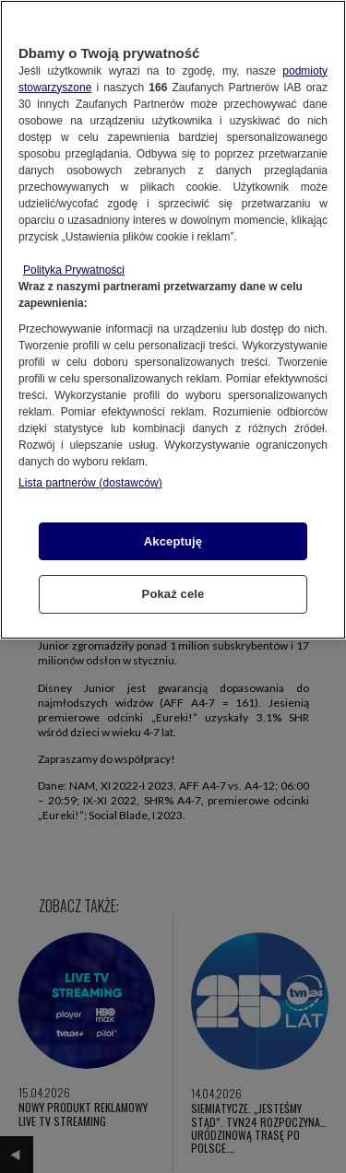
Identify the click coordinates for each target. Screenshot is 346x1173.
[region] (173, 319)
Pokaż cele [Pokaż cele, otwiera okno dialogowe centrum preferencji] (173, 594)
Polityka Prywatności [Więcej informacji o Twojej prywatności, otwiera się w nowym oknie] (74, 270)
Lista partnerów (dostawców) (90, 482)
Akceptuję (173, 541)
